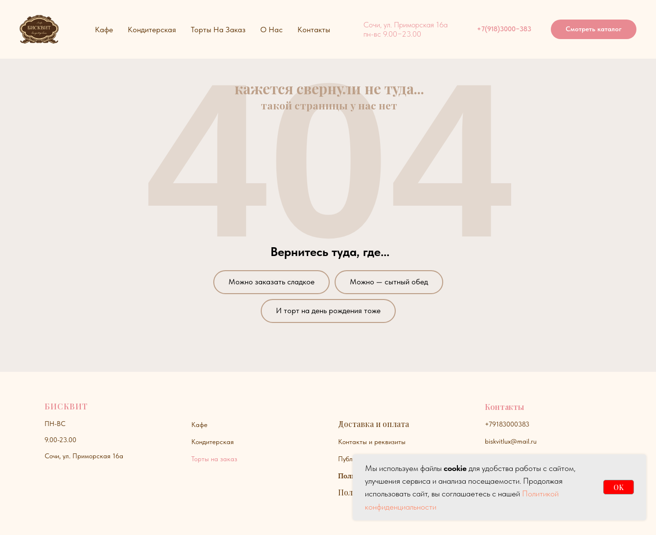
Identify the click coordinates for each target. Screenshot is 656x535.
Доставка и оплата (373, 424)
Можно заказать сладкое (271, 281)
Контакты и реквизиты (372, 442)
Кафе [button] (104, 29)
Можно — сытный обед (389, 281)
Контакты (313, 29)
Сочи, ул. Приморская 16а (84, 456)
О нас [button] (271, 29)
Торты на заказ (214, 459)
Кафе (199, 424)
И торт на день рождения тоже (328, 310)
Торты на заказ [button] (218, 29)
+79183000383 (507, 424)
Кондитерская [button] (152, 29)
